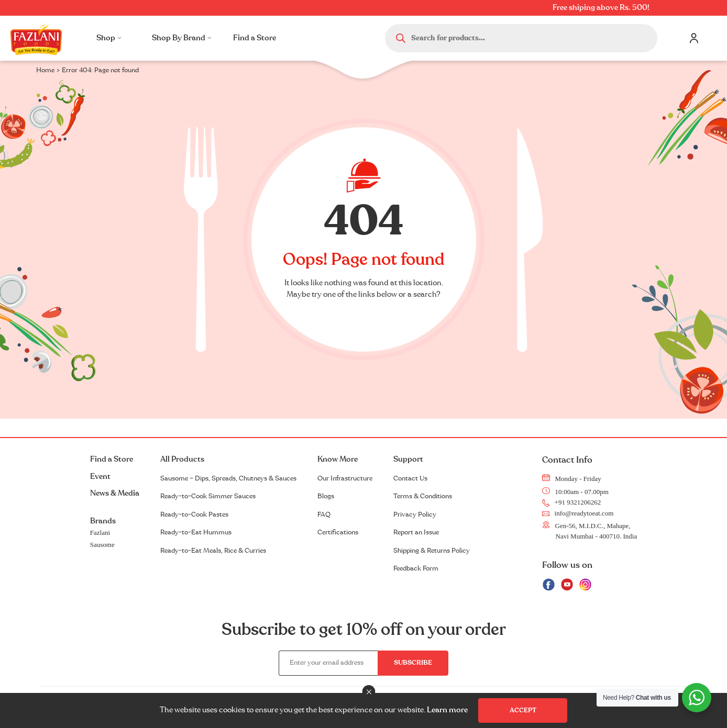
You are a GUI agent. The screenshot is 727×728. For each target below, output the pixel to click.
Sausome (102, 544)
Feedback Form (415, 568)
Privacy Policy (414, 514)
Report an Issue (416, 532)
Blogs (325, 496)
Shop (109, 38)
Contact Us (410, 478)
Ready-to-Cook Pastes (194, 514)
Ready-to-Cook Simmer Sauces (208, 496)
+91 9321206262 (571, 502)
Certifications (337, 532)
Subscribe (413, 662)
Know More (337, 459)
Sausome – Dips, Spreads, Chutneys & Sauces (228, 478)
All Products (182, 459)
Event (100, 476)
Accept (523, 710)
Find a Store (254, 38)
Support (408, 459)
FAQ (324, 514)
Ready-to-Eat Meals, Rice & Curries (213, 550)
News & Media (114, 493)
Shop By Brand (182, 38)
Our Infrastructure (344, 478)
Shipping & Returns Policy (431, 550)
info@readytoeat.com (578, 513)
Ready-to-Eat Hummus (196, 532)
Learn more (447, 710)
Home (45, 70)
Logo (36, 38)
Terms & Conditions (422, 496)
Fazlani (100, 532)
